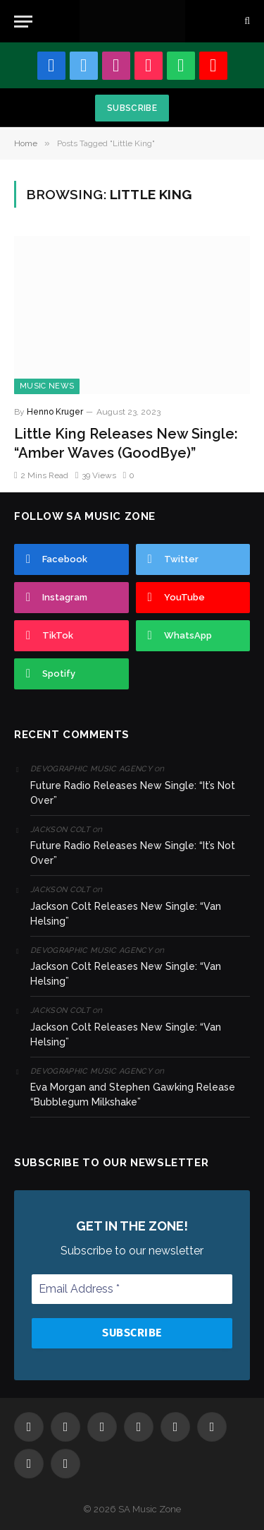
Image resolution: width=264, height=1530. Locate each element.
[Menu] (23, 21)
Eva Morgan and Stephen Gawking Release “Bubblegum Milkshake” (132, 1094)
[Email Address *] (132, 1289)
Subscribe (132, 108)
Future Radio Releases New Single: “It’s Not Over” (132, 793)
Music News (47, 386)
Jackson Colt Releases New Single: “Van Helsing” (125, 914)
